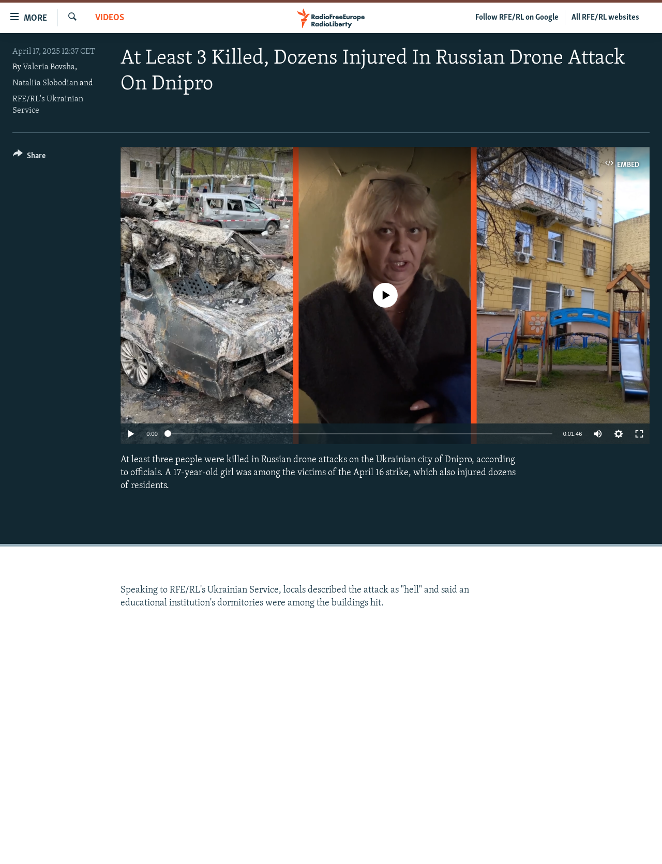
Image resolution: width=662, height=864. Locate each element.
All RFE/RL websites (605, 17)
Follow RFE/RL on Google (517, 17)
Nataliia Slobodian (45, 83)
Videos (109, 18)
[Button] (29, 157)
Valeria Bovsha (49, 67)
